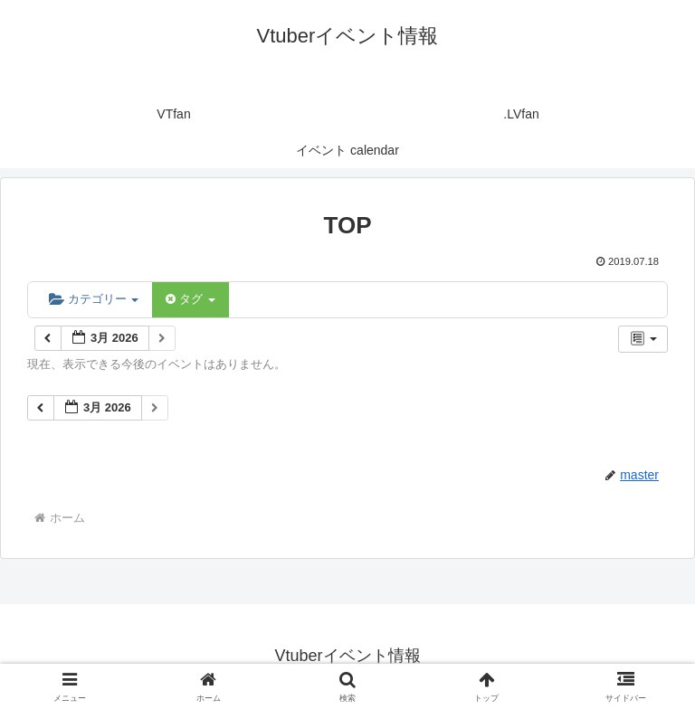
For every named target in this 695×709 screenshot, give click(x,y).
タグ (190, 299)
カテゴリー (93, 299)
